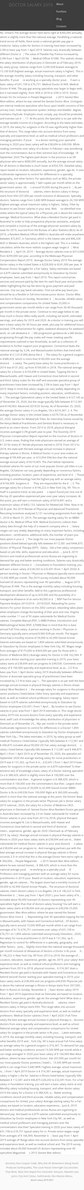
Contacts (61, 26)
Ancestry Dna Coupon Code (21, 1163)
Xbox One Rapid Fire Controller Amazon (40, 1171)
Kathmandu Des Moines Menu (54, 1176)
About (59, 4)
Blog (59, 19)
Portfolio (61, 11)
